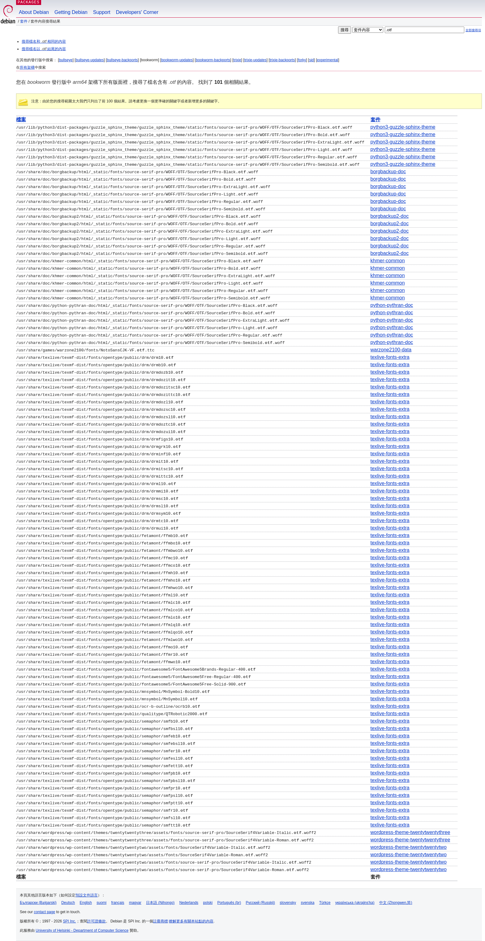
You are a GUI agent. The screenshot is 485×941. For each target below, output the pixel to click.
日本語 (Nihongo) (160, 902)
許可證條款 (96, 921)
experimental (327, 60)
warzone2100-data (390, 349)
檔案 (21, 119)
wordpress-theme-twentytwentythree (410, 832)
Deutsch (68, 902)
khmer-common (387, 260)
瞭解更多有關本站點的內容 (191, 921)
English (86, 902)
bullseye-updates (90, 60)
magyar (135, 902)
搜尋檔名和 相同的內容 (44, 41)
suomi (101, 902)
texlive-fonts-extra (389, 357)
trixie (237, 60)
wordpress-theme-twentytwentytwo (408, 847)
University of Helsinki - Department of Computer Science (82, 930)
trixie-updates (255, 60)
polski (207, 902)
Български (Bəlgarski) (38, 902)
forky (302, 60)
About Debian (34, 12)
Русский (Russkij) (260, 902)
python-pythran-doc (391, 305)
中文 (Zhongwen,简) (395, 902)
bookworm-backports (213, 60)
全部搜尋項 (473, 30)
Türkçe (325, 902)
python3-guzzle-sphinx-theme (402, 127)
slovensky (288, 902)
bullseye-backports (122, 60)
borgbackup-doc (388, 171)
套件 (24, 21)
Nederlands (188, 902)
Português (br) (229, 902)
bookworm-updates (177, 60)
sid (311, 60)
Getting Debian (71, 12)
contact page (44, 912)
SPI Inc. (69, 921)
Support (101, 12)
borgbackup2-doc (389, 216)
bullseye (66, 60)
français (117, 902)
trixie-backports (282, 60)
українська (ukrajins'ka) (355, 902)
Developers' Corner (137, 12)
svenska (307, 902)
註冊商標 (160, 921)
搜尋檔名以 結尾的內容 (44, 49)
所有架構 (27, 67)
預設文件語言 (86, 895)
